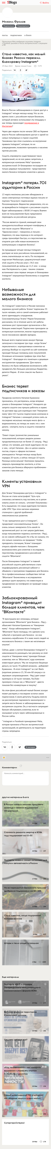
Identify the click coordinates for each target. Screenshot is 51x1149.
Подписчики (16, 35)
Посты (5, 35)
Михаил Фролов (13, 21)
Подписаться (9, 26)
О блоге (27, 35)
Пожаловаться (23, 26)
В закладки (30, 747)
